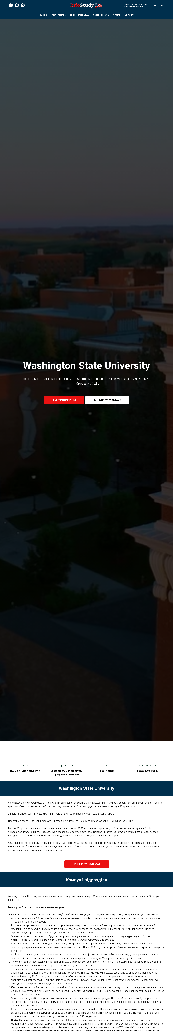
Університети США (79, 15)
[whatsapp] (23, 5)
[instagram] (17, 5)
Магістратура (59, 15)
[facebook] (11, 5)
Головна (43, 15)
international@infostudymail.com (134, 6)
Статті (116, 15)
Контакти (129, 15)
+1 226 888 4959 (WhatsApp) (136, 4)
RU (162, 5)
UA (155, 5)
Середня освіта (101, 15)
